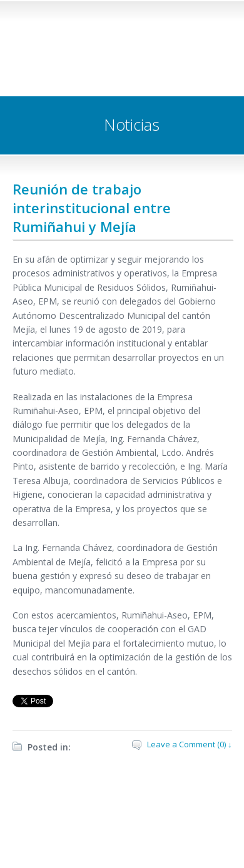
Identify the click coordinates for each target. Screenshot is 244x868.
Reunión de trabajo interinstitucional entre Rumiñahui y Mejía (92, 207)
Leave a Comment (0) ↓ (189, 744)
